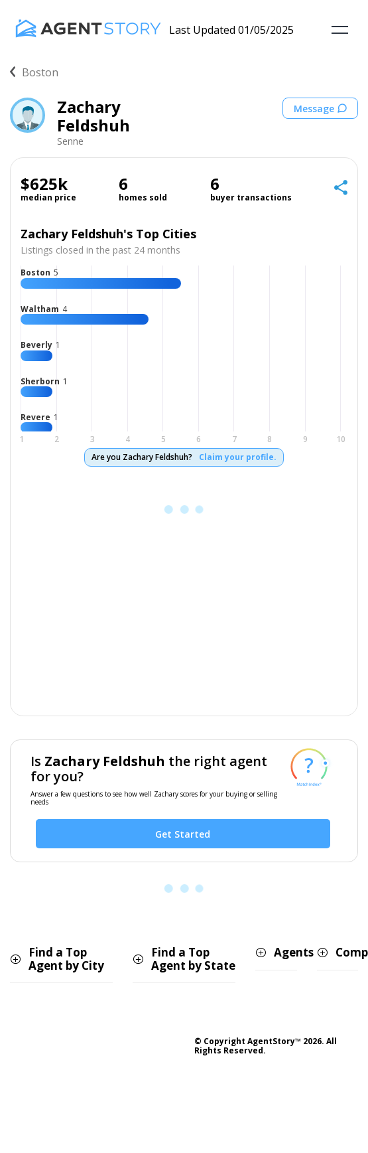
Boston (34, 72)
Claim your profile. (237, 457)
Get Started (182, 834)
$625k (44, 184)
